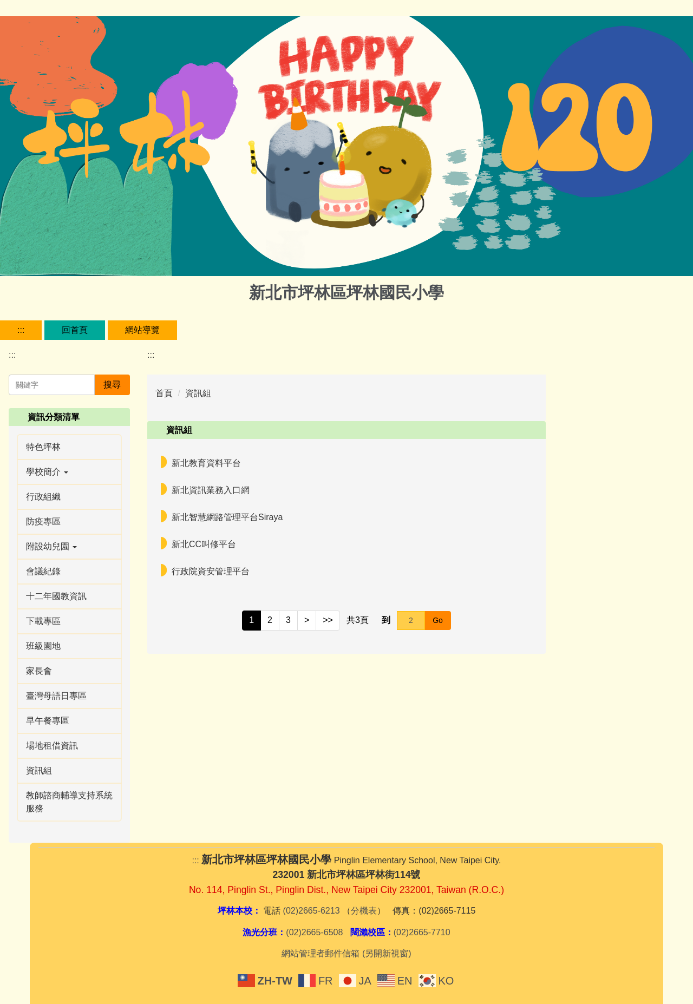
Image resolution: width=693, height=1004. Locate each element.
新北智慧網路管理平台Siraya (227, 517)
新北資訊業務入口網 (211, 490)
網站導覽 (142, 329)
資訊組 (198, 393)
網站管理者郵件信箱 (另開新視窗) (346, 953)
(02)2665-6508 (314, 932)
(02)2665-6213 (311, 910)
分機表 (364, 910)
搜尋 (112, 384)
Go (438, 620)
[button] (69, 472)
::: (20, 329)
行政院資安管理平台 (211, 571)
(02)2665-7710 (422, 932)
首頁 (164, 393)
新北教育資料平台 (206, 463)
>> (328, 620)
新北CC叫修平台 (204, 544)
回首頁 (75, 329)
